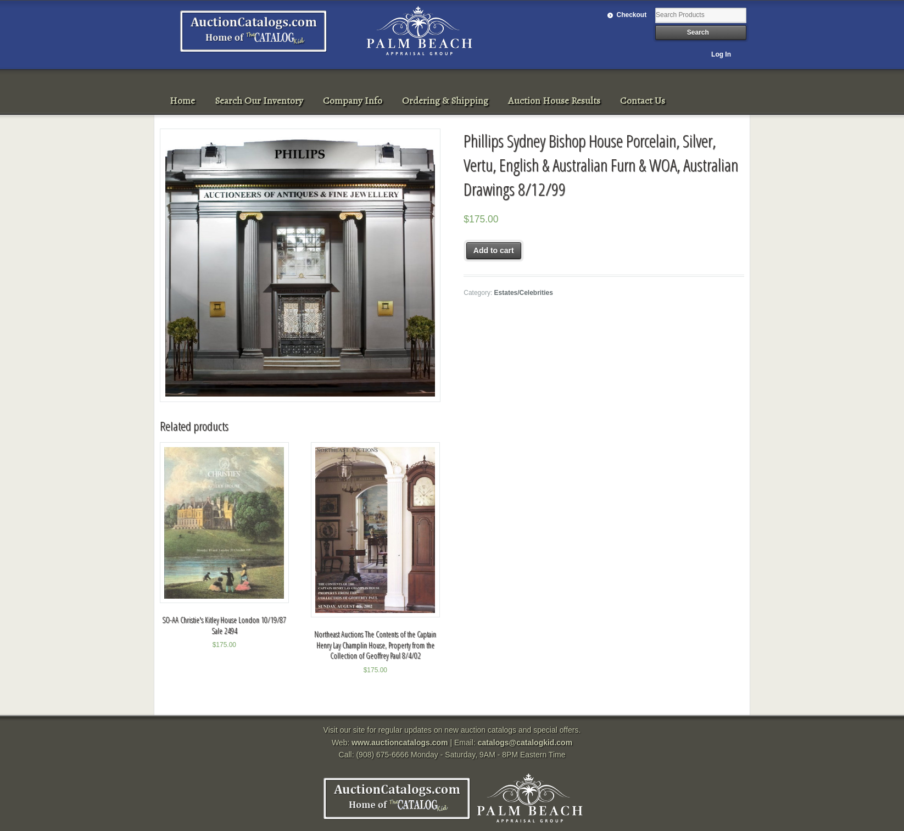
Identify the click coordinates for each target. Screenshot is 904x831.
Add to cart (493, 250)
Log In (721, 54)
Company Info (352, 100)
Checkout (632, 15)
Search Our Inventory (259, 100)
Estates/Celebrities (523, 293)
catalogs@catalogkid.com (525, 742)
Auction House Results (554, 100)
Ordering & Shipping (445, 100)
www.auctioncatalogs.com (399, 742)
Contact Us (642, 100)
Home (182, 100)
